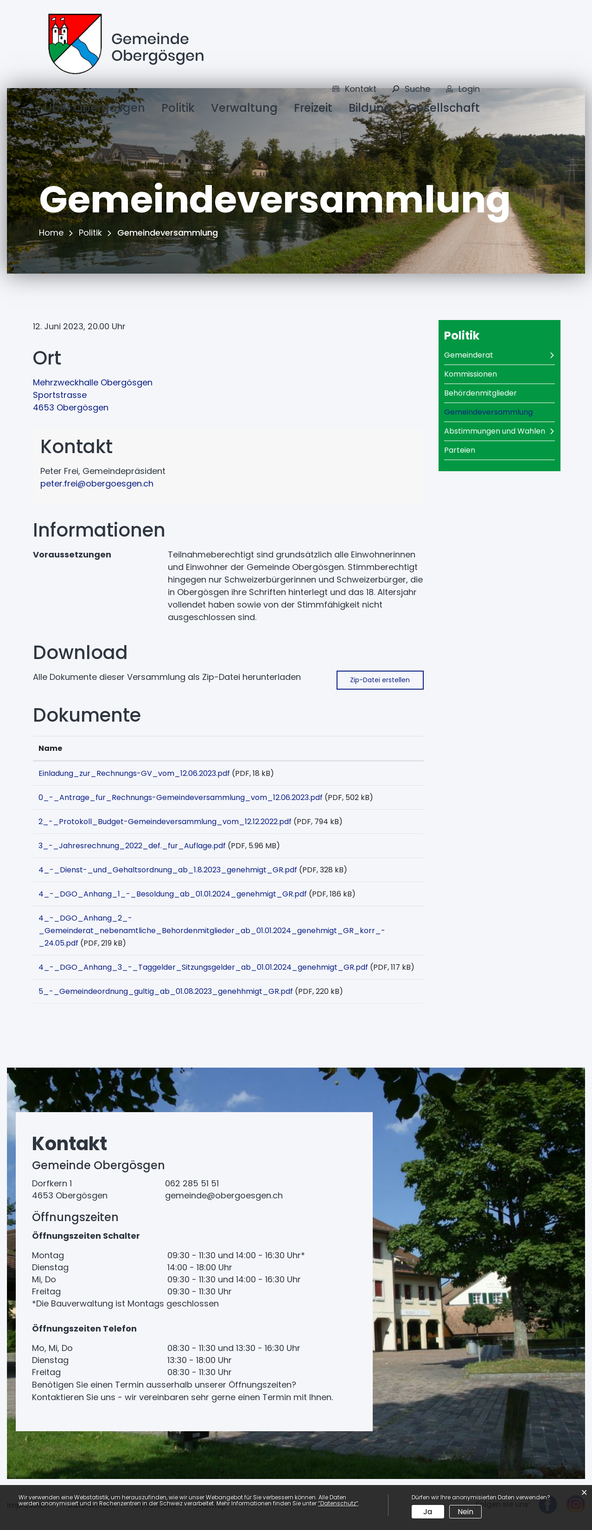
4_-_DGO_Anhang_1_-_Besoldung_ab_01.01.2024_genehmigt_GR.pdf (172, 894)
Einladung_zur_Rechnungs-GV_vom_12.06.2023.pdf (134, 773)
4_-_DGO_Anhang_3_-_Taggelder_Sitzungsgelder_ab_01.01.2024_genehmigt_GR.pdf (203, 967)
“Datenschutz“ (338, 1503)
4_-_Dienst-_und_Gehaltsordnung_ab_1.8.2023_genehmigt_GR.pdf (167, 869)
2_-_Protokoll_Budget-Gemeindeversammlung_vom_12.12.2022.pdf (165, 821)
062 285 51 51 (192, 1183)
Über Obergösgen (94, 107)
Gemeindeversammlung (499, 412)
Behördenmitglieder (480, 393)
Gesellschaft (444, 107)
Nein (465, 1511)
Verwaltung (244, 107)
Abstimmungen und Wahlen (494, 431)
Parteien (459, 450)
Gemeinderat (468, 355)
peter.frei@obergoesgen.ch (96, 483)
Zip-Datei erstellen (380, 680)
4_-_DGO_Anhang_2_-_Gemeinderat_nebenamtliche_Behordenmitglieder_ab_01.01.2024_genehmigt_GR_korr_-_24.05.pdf (211, 930)
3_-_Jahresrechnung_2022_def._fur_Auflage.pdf (132, 845)
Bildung (370, 107)
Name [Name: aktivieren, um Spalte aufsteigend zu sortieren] (50, 748)
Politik (178, 107)
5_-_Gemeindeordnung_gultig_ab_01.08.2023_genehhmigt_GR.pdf (165, 991)
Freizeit (313, 107)
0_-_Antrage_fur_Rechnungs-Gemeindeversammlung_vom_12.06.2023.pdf (180, 797)
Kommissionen (470, 374)
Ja (427, 1511)
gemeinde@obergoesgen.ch (224, 1195)
